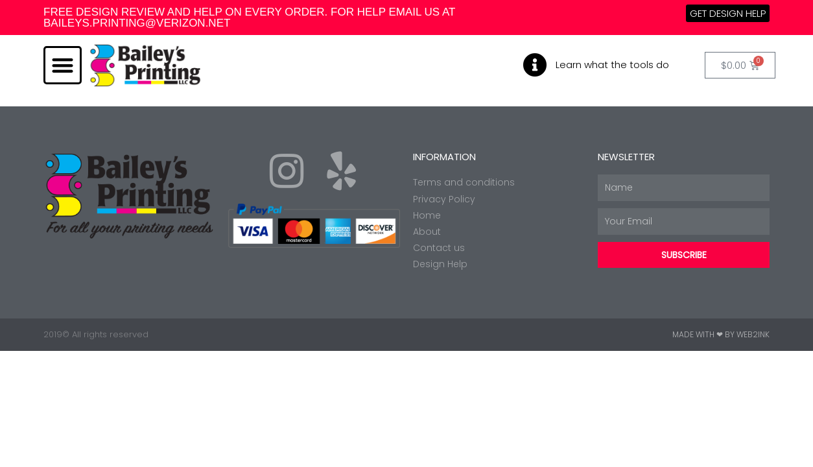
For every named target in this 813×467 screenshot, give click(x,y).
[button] (62, 65)
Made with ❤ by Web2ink (721, 334)
